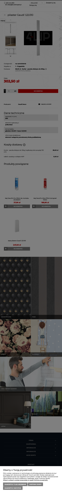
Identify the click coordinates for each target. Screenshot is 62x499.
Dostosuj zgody (35, 484)
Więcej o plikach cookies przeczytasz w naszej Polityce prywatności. (25, 480)
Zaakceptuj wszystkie (12, 488)
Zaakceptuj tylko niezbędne (15, 484)
